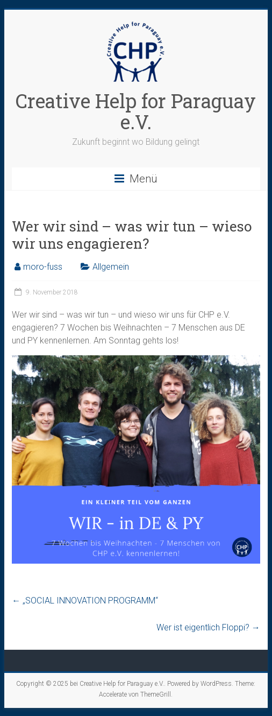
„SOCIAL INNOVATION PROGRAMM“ (85, 600)
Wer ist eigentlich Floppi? (208, 627)
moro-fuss (42, 267)
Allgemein (110, 267)
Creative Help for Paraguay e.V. (136, 111)
